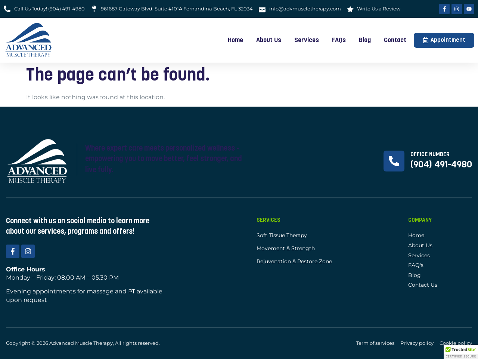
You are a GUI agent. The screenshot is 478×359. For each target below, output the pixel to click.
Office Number (430, 155)
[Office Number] (394, 161)
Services (306, 40)
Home (235, 40)
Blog (365, 40)
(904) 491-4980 (441, 165)
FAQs (339, 40)
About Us (268, 40)
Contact (395, 40)
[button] (461, 352)
